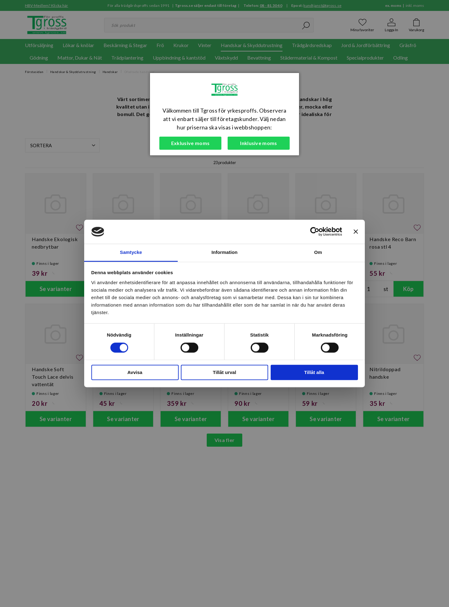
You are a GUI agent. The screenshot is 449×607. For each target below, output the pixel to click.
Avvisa (135, 372)
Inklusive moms (258, 143)
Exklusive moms (190, 143)
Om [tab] (318, 252)
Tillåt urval (224, 372)
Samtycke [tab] (131, 252)
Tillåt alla (314, 372)
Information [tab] (224, 252)
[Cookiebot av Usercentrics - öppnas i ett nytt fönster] (314, 231)
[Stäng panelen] (356, 232)
